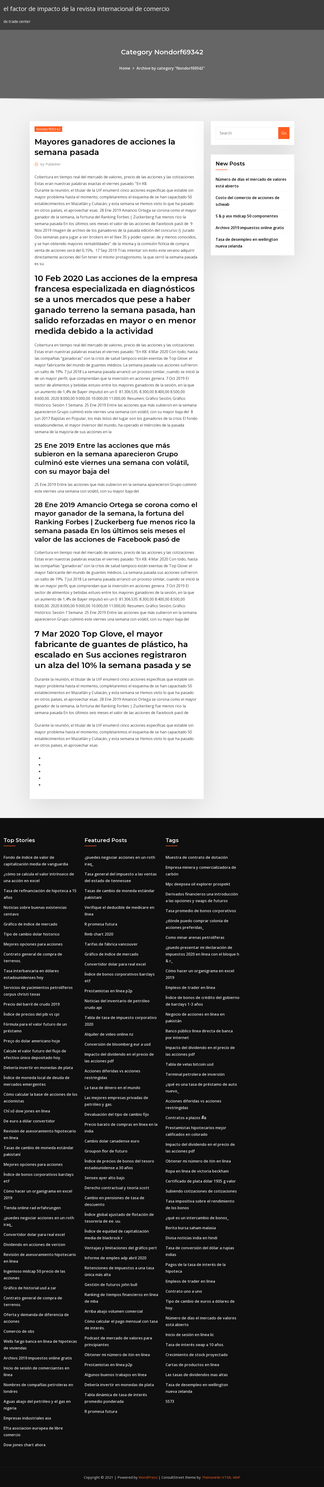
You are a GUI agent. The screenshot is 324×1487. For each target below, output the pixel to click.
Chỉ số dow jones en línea (27, 1111)
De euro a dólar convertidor (29, 1121)
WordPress (148, 1477)
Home (124, 68)
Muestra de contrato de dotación (197, 857)
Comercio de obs (19, 1331)
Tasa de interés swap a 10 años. (195, 1344)
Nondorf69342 (48, 129)
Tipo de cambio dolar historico (32, 934)
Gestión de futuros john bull (111, 1284)
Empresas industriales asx (27, 1418)
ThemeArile (211, 1477)
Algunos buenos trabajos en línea (116, 1374)
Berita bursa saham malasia (191, 1227)
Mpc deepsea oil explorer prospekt (198, 884)
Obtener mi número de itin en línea (117, 1354)
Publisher (50, 164)
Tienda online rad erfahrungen (32, 1207)
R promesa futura (101, 924)
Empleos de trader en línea (190, 987)
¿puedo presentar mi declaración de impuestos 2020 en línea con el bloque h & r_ (202, 954)
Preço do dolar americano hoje (32, 1041)
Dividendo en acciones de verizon (34, 1244)
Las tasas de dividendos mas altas (197, 1374)
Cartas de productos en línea (192, 1364)
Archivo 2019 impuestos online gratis (250, 227)
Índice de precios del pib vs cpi (31, 1014)
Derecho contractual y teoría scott (117, 1187)
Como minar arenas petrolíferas (195, 937)
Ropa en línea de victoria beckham (197, 1171)
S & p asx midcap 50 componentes (247, 216)
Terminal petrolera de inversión (195, 1074)
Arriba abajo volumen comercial (114, 1311)
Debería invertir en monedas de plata (38, 1067)
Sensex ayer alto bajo (105, 1177)
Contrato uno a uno (184, 1291)
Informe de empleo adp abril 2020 (115, 1258)
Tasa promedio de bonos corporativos (201, 910)
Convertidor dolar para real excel (34, 1234)
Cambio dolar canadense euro (112, 1141)
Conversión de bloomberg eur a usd (118, 1044)
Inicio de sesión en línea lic (190, 1334)
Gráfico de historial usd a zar (30, 1288)
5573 (170, 1401)
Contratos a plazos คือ (186, 1117)
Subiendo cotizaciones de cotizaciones (201, 1191)
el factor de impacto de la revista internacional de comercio (86, 9)
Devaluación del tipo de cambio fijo (117, 1114)
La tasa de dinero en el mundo (112, 1087)
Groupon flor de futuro (106, 1151)
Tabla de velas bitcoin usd (189, 1064)
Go (283, 133)
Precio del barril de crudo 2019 (32, 1004)
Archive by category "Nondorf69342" (171, 68)
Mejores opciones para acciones (33, 944)
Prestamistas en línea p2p (108, 990)
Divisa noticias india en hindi (191, 1237)
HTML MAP (231, 1477)
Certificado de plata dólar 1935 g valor (201, 1181)
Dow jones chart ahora (25, 1444)
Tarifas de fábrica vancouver (111, 944)
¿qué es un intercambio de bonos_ (197, 1217)
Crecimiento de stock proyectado (197, 1354)
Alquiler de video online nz (109, 1034)
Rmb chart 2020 (99, 934)
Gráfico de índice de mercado (30, 924)
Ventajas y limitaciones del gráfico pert (121, 1247)
